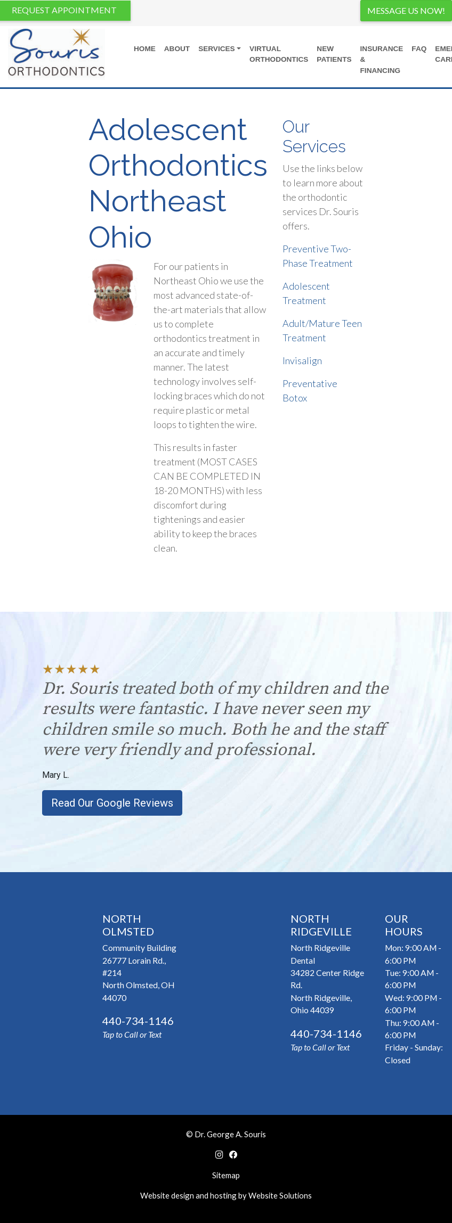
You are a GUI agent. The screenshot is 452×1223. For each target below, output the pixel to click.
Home (145, 49)
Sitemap (226, 1175)
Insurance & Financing (381, 60)
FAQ (418, 49)
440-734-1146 (138, 1020)
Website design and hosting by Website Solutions (226, 1195)
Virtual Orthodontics (278, 54)
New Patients (334, 54)
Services (216, 49)
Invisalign (302, 360)
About (177, 49)
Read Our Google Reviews (112, 803)
